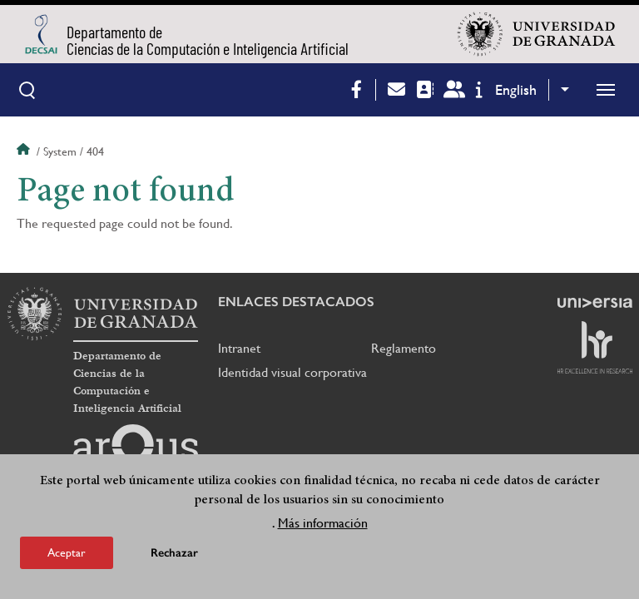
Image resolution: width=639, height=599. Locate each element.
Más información (323, 524)
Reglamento (403, 348)
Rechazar (174, 554)
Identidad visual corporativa (292, 372)
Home (25, 151)
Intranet (239, 348)
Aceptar (66, 554)
